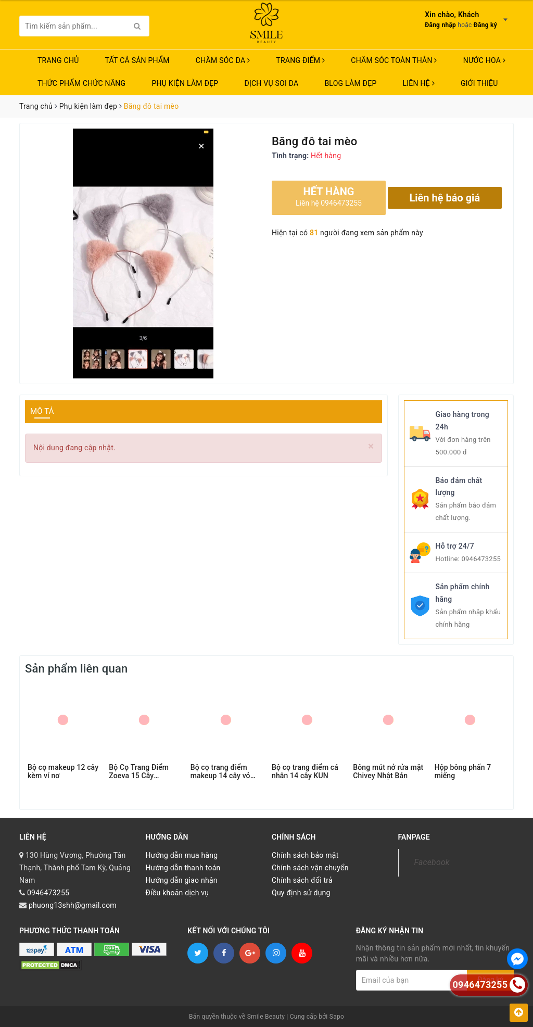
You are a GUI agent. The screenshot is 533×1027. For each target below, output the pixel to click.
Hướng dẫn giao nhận (182, 880)
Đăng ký (485, 25)
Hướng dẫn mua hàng (182, 855)
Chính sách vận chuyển (310, 868)
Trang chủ (58, 60)
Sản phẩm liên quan (76, 668)
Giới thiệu (479, 83)
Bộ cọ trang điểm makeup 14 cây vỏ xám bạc (220, 771)
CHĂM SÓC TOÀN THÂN (394, 60)
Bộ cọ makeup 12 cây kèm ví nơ (63, 771)
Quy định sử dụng (301, 893)
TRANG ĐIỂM (300, 60)
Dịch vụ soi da (271, 83)
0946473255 (481, 559)
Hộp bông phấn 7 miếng (463, 771)
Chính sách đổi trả (302, 880)
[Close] (371, 446)
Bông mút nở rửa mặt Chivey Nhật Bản (388, 771)
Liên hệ (419, 83)
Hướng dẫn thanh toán (183, 868)
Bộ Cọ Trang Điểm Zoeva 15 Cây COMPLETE (139, 771)
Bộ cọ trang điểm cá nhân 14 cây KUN (305, 771)
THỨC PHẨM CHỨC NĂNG (81, 83)
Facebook (432, 862)
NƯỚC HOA (484, 60)
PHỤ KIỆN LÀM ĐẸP (184, 83)
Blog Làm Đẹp (350, 83)
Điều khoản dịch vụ (177, 893)
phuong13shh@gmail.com (73, 905)
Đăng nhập (440, 25)
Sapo (336, 1016)
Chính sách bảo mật (305, 855)
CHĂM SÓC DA (223, 60)
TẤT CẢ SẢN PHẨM (137, 60)
